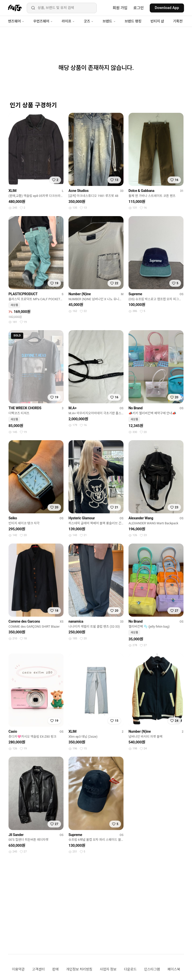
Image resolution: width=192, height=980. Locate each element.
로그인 (139, 8)
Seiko (12, 518)
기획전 (177, 21)
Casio (12, 731)
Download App (167, 7)
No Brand (135, 408)
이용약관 (18, 969)
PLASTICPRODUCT (23, 294)
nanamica (75, 621)
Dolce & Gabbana (141, 191)
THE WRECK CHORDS (24, 408)
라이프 (68, 21)
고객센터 (38, 969)
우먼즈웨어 (43, 21)
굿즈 (89, 21)
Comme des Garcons (24, 621)
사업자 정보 (108, 969)
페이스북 (174, 969)
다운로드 (130, 969)
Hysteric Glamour (81, 518)
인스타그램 (152, 969)
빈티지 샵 (157, 21)
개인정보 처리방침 (79, 969)
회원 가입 (120, 8)
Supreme (135, 294)
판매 (55, 969)
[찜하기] (55, 179)
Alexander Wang (140, 518)
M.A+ (72, 408)
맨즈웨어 (16, 21)
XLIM (12, 191)
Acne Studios (78, 191)
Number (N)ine (79, 294)
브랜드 (109, 21)
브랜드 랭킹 (133, 21)
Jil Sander (16, 835)
